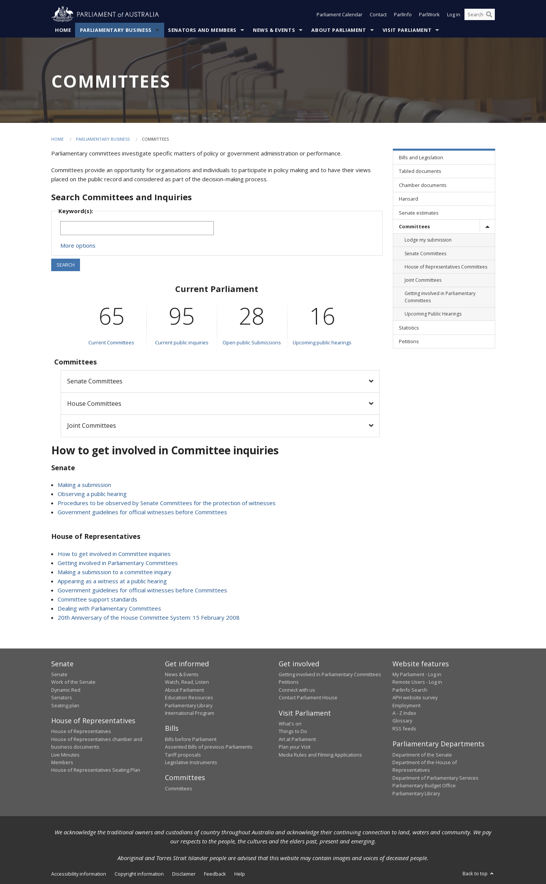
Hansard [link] (408, 198)
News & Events (274, 30)
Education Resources (189, 697)
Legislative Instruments (191, 762)
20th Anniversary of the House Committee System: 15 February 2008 (149, 617)
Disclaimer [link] (184, 873)
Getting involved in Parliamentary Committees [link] (440, 297)
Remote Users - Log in (417, 681)
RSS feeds (404, 728)
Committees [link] (414, 226)
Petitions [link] (409, 341)
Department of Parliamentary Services (435, 777)
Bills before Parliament (191, 739)
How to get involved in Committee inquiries (114, 553)
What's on (290, 723)
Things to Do (293, 731)
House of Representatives (81, 731)
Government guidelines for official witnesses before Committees (142, 512)
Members (62, 762)
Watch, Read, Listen (187, 681)
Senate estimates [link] (419, 212)
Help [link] (239, 873)
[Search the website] (479, 14)
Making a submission (84, 484)
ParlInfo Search (409, 689)
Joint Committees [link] (423, 280)
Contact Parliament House (308, 697)
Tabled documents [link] (420, 171)
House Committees (94, 403)
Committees (178, 788)
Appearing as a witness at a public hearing (112, 581)
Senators (61, 697)
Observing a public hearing (92, 494)
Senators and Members (202, 30)
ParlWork (429, 14)
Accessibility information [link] (78, 873)
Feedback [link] (215, 873)
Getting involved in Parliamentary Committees (118, 563)
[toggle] (487, 226)
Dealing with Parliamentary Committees (109, 608)
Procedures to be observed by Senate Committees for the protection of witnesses (167, 503)
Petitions (289, 681)
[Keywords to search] (137, 228)
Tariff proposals (183, 754)
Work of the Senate (73, 681)
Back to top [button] (479, 873)
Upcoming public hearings (322, 342)
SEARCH (65, 264)
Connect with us (297, 689)
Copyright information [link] (139, 873)
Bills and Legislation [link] (421, 157)
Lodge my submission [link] (428, 240)
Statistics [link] (409, 327)
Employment (406, 705)
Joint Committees (91, 425)
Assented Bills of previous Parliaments (209, 746)
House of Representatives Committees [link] (446, 267)
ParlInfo (403, 14)
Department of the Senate (422, 754)
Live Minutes (65, 754)
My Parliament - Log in (416, 674)
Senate (59, 674)
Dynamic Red (65, 689)
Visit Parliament (407, 30)
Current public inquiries (182, 342)
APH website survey (415, 697)
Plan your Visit (295, 746)
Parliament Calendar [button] (339, 14)
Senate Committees (94, 381)
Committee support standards (97, 599)
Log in (453, 14)
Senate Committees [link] (425, 253)
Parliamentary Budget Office (424, 785)
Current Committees (111, 342)
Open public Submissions (252, 342)
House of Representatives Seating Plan (95, 769)
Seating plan (65, 705)
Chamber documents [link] (423, 185)
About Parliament (338, 30)
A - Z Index (404, 713)
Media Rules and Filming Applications (320, 754)
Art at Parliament (297, 739)
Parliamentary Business (116, 30)
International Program (189, 713)
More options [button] (78, 245)
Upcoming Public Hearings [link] (433, 314)
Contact (378, 14)
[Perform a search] (489, 14)
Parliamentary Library (188, 705)
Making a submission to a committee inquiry (114, 572)
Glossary (402, 720)
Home (63, 30)
